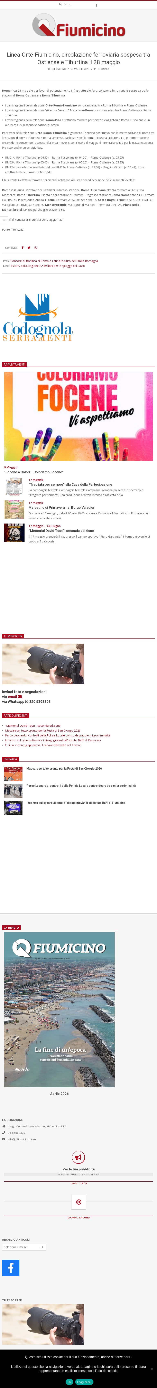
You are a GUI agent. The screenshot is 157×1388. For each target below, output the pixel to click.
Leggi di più (84, 1382)
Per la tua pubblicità (79, 1169)
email (15, 697)
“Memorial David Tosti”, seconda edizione (61, 531)
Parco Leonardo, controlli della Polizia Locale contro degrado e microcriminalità (58, 735)
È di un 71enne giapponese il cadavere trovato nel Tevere (43, 745)
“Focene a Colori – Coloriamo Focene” (34, 472)
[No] (152, 1369)
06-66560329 (16, 1133)
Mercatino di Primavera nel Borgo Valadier (62, 507)
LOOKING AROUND (79, 1217)
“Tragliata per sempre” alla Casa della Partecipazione (70, 484)
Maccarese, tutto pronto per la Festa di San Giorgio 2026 (43, 730)
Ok (69, 1382)
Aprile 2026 (59, 1094)
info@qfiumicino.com (22, 1139)
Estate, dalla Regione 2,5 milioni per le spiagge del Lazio (48, 266)
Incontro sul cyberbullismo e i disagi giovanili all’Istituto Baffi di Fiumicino (53, 740)
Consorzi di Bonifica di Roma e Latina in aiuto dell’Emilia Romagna (54, 261)
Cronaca (103, 68)
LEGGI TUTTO (79, 1183)
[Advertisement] (78, 591)
